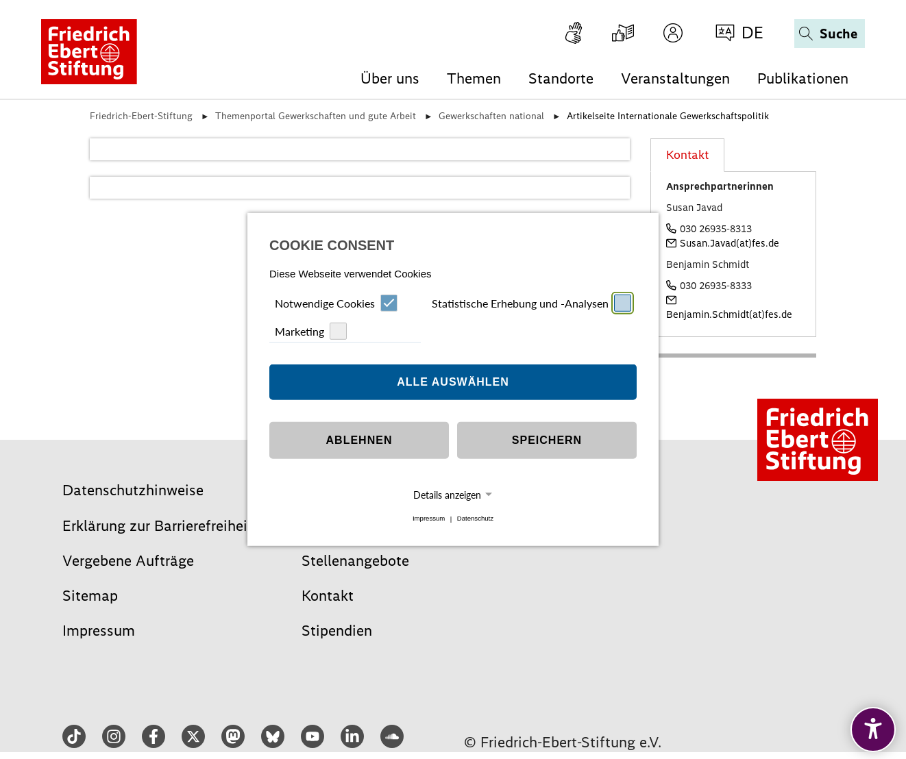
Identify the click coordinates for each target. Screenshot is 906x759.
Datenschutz (475, 519)
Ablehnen (359, 440)
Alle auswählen (453, 382)
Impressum (429, 519)
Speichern (547, 440)
